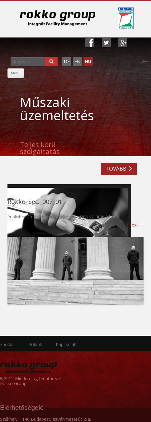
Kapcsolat (66, 344)
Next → (136, 225)
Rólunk (112, 217)
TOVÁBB (116, 168)
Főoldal (7, 344)
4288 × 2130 (89, 217)
